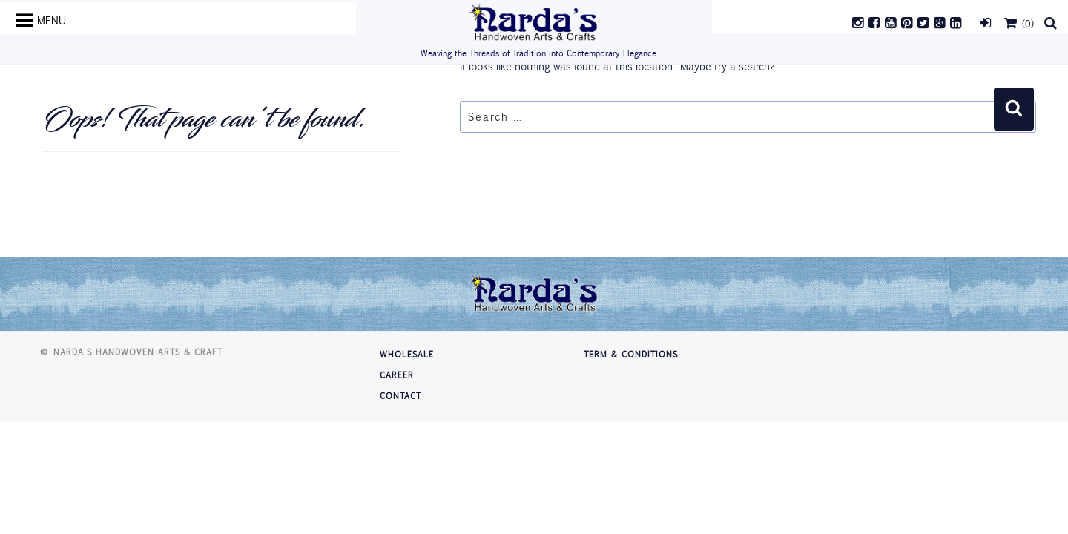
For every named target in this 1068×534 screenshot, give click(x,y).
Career (397, 374)
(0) (1018, 23)
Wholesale (407, 354)
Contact (400, 395)
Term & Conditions (631, 354)
